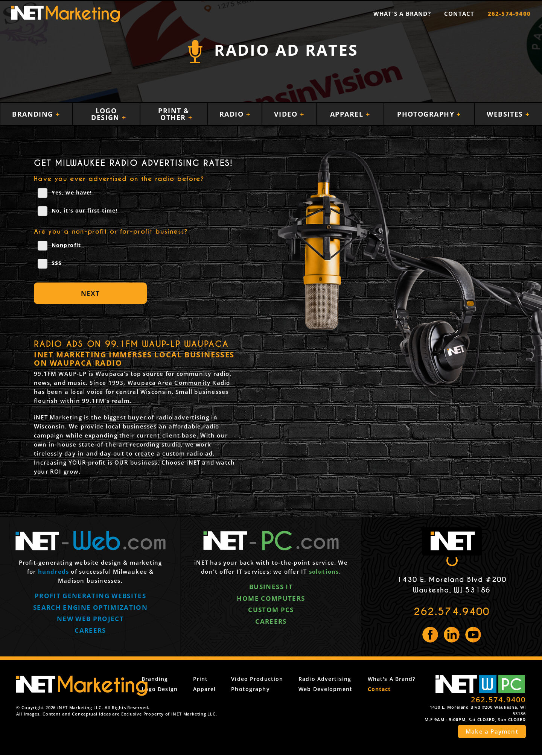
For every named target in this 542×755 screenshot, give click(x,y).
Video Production (266, 678)
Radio (232, 113)
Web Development (330, 689)
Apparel (348, 113)
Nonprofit (59, 246)
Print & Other (173, 114)
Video (287, 113)
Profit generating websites (90, 596)
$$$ (50, 264)
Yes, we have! (65, 193)
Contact (459, 13)
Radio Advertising (329, 678)
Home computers (271, 598)
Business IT (271, 587)
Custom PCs (271, 610)
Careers (90, 630)
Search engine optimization (90, 607)
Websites (506, 113)
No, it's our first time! (77, 211)
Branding (34, 113)
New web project (90, 619)
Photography (427, 113)
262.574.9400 (452, 611)
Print (214, 678)
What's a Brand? (402, 13)
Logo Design (106, 114)
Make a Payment (492, 731)
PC (511, 684)
